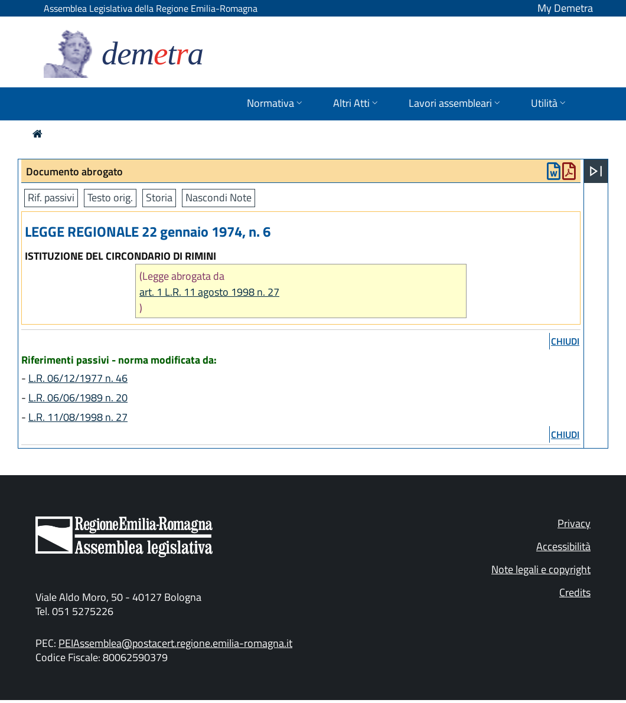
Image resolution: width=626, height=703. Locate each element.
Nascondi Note (218, 197)
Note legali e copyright (541, 569)
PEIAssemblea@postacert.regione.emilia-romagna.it (175, 643)
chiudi (565, 341)
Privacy (574, 523)
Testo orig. (110, 197)
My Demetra (565, 8)
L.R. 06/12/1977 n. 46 (78, 378)
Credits (575, 592)
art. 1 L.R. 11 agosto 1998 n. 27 (209, 292)
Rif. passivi (51, 197)
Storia (159, 197)
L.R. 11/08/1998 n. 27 (78, 417)
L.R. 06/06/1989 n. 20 (78, 398)
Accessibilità (563, 546)
